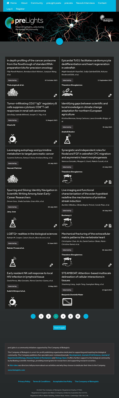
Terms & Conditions (41, 379)
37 (80, 314)
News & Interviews (85, 3)
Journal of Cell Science (91, 353)
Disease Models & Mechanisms (39, 356)
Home (12, 3)
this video (14, 363)
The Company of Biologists (87, 379)
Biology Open (61, 356)
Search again (59, 326)
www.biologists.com (16, 368)
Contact (102, 3)
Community (37, 3)
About (24, 3)
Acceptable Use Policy (62, 379)
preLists (68, 3)
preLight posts (53, 3)
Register (20, 8)
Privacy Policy (24, 379)
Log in (10, 8)
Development (75, 353)
